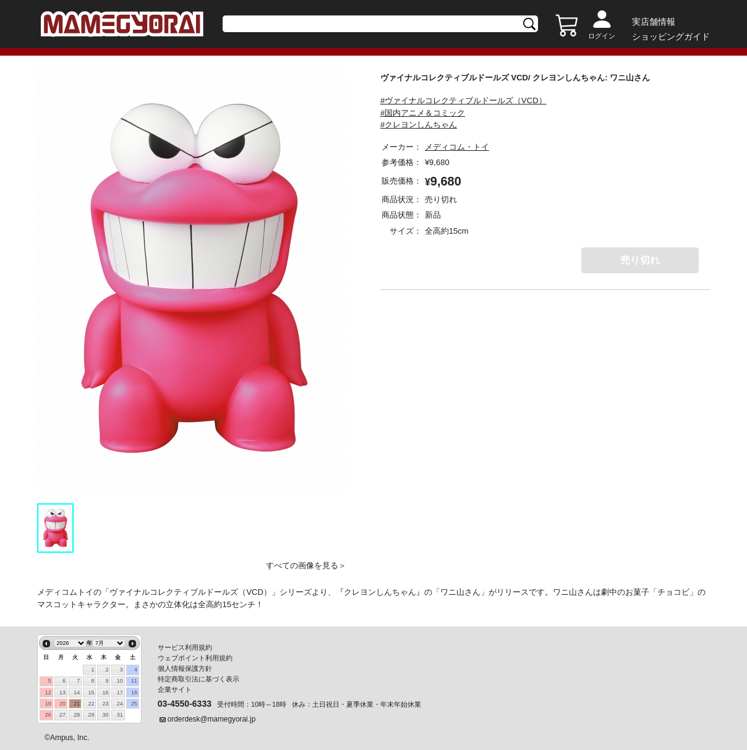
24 (120, 704)
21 (77, 704)
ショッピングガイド (671, 36)
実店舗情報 (653, 22)
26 (48, 715)
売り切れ (640, 260)
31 (120, 715)
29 (91, 715)
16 (106, 692)
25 (134, 704)
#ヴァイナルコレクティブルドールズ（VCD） (463, 100)
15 (91, 692)
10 (120, 681)
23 (106, 704)
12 (48, 692)
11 (134, 681)
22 (91, 704)
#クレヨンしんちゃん (418, 124)
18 (134, 692)
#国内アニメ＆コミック (422, 112)
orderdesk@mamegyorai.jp (212, 719)
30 (106, 715)
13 (62, 692)
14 (77, 692)
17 (120, 692)
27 (62, 715)
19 (48, 704)
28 (77, 715)
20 (62, 704)
